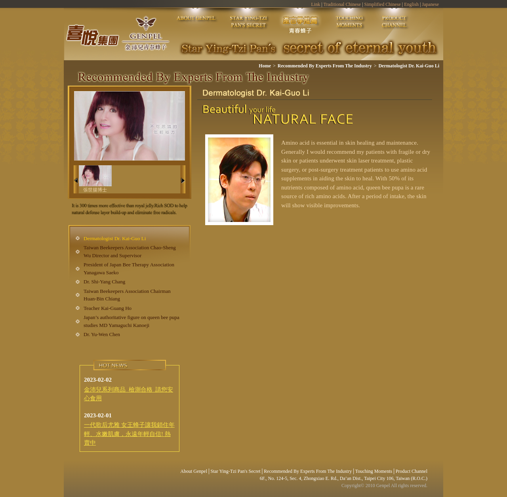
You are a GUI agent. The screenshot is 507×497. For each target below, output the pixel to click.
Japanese (430, 4)
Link (315, 4)
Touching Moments (374, 471)
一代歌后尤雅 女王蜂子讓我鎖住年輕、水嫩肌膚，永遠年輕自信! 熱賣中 (129, 434)
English (411, 4)
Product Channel (411, 471)
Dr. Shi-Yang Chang (104, 282)
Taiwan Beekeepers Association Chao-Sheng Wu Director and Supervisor (130, 251)
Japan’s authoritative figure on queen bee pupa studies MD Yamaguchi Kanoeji (131, 321)
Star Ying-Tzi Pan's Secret (236, 471)
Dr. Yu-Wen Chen (102, 334)
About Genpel (193, 471)
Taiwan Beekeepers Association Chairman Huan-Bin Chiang (127, 295)
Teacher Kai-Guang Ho (108, 308)
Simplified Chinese (382, 4)
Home (265, 66)
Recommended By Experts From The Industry (325, 66)
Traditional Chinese (342, 4)
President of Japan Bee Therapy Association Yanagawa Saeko (129, 268)
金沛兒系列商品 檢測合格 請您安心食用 (128, 394)
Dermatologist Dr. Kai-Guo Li (408, 66)
